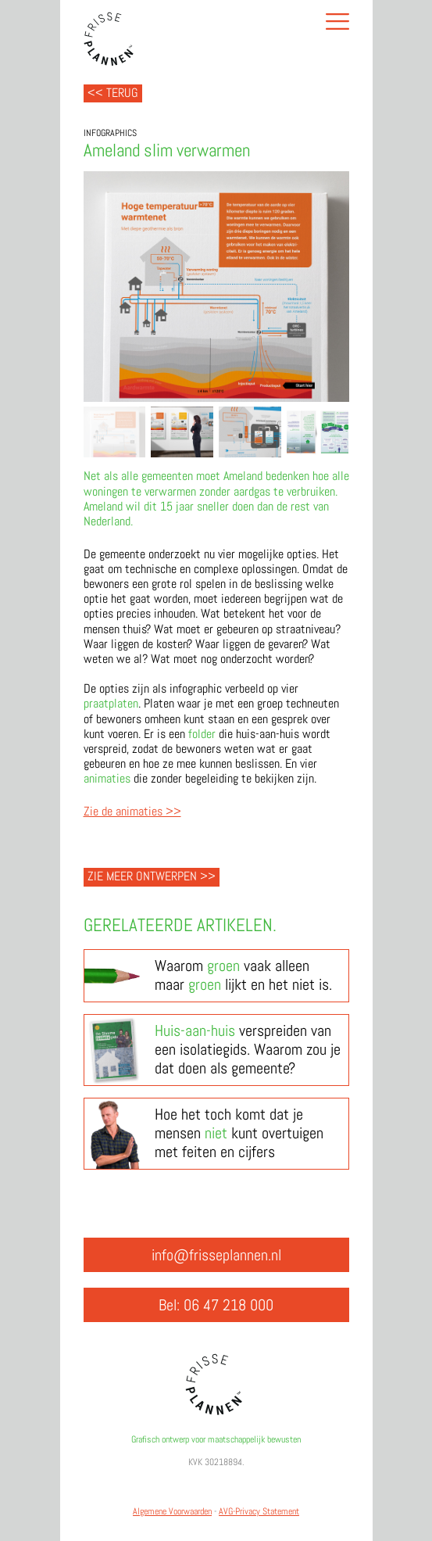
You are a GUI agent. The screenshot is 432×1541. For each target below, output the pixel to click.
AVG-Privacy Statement (259, 1511)
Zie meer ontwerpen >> (151, 876)
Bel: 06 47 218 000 (216, 1305)
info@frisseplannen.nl (216, 1255)
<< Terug (112, 92)
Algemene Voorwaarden (172, 1511)
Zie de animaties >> (132, 811)
